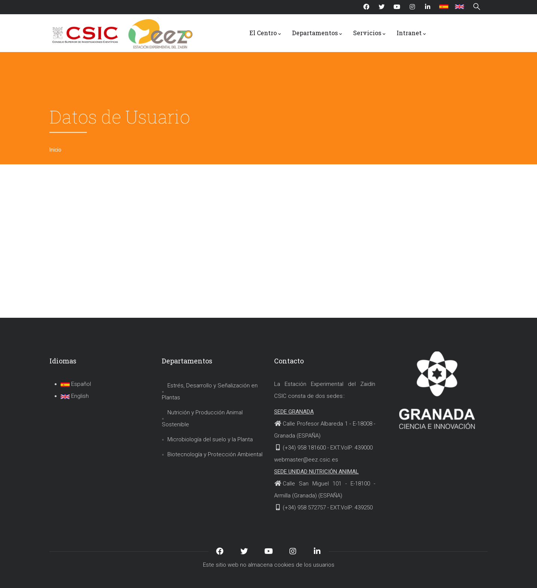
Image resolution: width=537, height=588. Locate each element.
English (75, 396)
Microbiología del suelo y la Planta (210, 439)
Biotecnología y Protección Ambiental (215, 454)
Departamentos (317, 33)
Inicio (55, 150)
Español (76, 384)
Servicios (369, 33)
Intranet (411, 33)
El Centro (265, 33)
